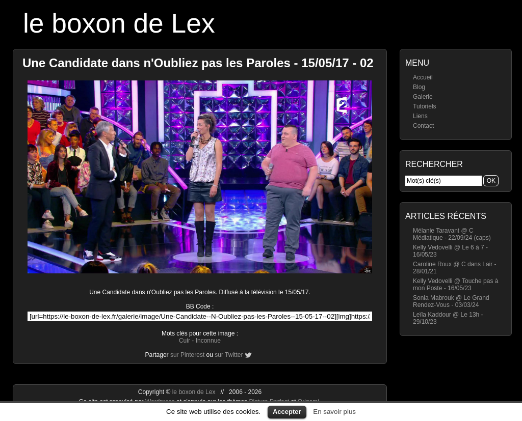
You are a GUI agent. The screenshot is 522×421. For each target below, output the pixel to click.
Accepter (287, 411)
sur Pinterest (187, 354)
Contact (423, 125)
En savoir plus (334, 411)
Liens (420, 116)
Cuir (184, 340)
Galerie (423, 96)
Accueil (423, 77)
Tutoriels (424, 106)
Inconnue (208, 340)
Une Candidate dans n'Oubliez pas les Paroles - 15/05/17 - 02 (198, 63)
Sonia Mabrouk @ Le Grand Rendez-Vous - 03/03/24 (451, 301)
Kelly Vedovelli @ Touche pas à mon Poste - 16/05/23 (455, 284)
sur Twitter (229, 354)
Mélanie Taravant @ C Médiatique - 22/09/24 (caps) (452, 234)
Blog (419, 87)
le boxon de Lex (119, 23)
